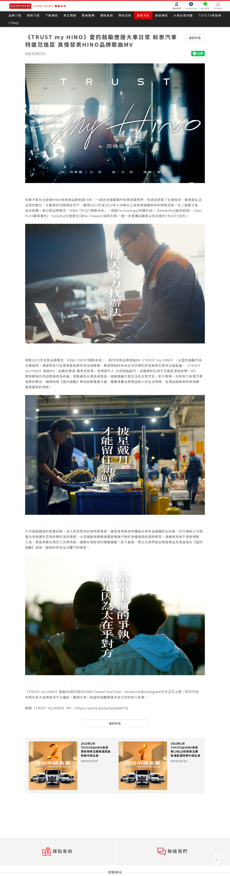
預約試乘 (124, 15)
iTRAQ (13, 23)
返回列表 (195, 38)
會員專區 (161, 15)
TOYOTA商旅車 (209, 15)
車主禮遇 (69, 15)
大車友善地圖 (183, 15)
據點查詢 (106, 15)
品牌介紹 (14, 15)
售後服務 (88, 15)
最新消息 (143, 15)
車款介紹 (33, 15)
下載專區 (51, 15)
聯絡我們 (172, 851)
